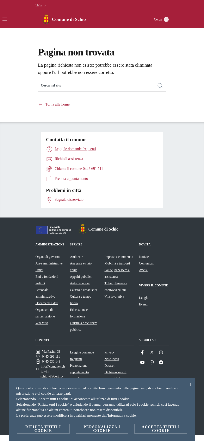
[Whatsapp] (151, 362)
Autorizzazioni (80, 283)
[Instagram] (161, 352)
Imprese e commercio (119, 256)
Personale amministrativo (46, 293)
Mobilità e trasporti (117, 263)
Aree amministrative (49, 263)
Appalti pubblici (81, 276)
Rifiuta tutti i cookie (43, 429)
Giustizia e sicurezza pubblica (83, 326)
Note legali (112, 359)
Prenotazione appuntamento (79, 369)
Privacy (110, 352)
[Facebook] (142, 352)
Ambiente (76, 256)
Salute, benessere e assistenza (117, 273)
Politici (40, 283)
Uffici (39, 270)
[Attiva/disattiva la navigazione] (4, 19)
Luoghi (144, 297)
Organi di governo (48, 256)
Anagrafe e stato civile (81, 267)
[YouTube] (142, 362)
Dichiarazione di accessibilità (115, 375)
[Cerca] (166, 19)
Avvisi (143, 270)
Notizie (144, 256)
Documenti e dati (47, 303)
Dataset (110, 365)
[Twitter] (151, 352)
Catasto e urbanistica (84, 290)
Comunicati (147, 263)
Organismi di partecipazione (45, 313)
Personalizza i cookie (102, 429)
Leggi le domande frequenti (82, 356)
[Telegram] (161, 362)
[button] (41, 5)
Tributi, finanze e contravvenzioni (116, 286)
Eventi (143, 304)
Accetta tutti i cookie (161, 429)
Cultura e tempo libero (80, 300)
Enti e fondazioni (47, 276)
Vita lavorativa (114, 296)
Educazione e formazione (79, 313)
